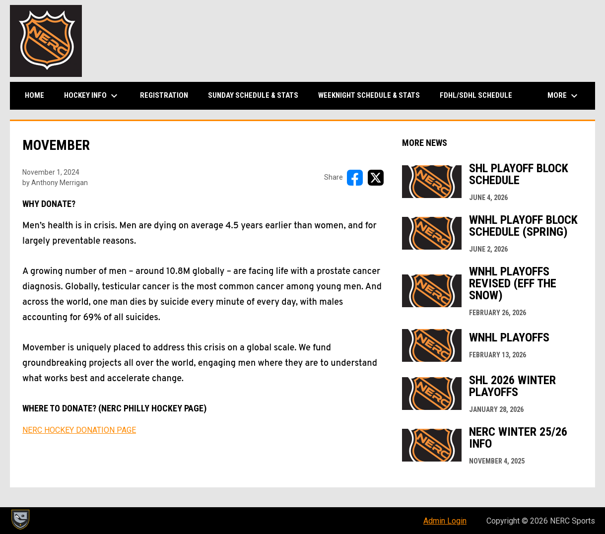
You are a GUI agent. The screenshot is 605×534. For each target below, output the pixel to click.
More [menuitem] (563, 96)
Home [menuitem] (34, 95)
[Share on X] (376, 178)
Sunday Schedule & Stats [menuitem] (253, 95)
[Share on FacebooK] (355, 178)
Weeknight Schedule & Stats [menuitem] (369, 95)
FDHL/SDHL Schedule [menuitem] (476, 95)
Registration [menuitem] (164, 95)
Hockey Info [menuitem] (92, 96)
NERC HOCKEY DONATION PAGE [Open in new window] (79, 430)
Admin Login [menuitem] (445, 521)
